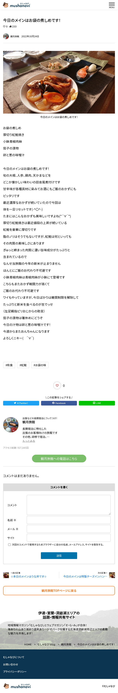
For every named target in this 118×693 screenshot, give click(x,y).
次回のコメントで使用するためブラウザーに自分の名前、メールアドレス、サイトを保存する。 (58, 544)
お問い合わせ (10, 664)
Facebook (58, 403)
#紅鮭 (23, 365)
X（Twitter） (21, 403)
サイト (11, 537)
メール (12, 529)
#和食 (9, 365)
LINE (97, 403)
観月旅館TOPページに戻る (59, 590)
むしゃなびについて (13, 657)
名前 (11, 520)
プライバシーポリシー (15, 671)
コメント (12, 505)
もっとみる (28, 440)
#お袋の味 (40, 365)
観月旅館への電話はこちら (59, 458)
